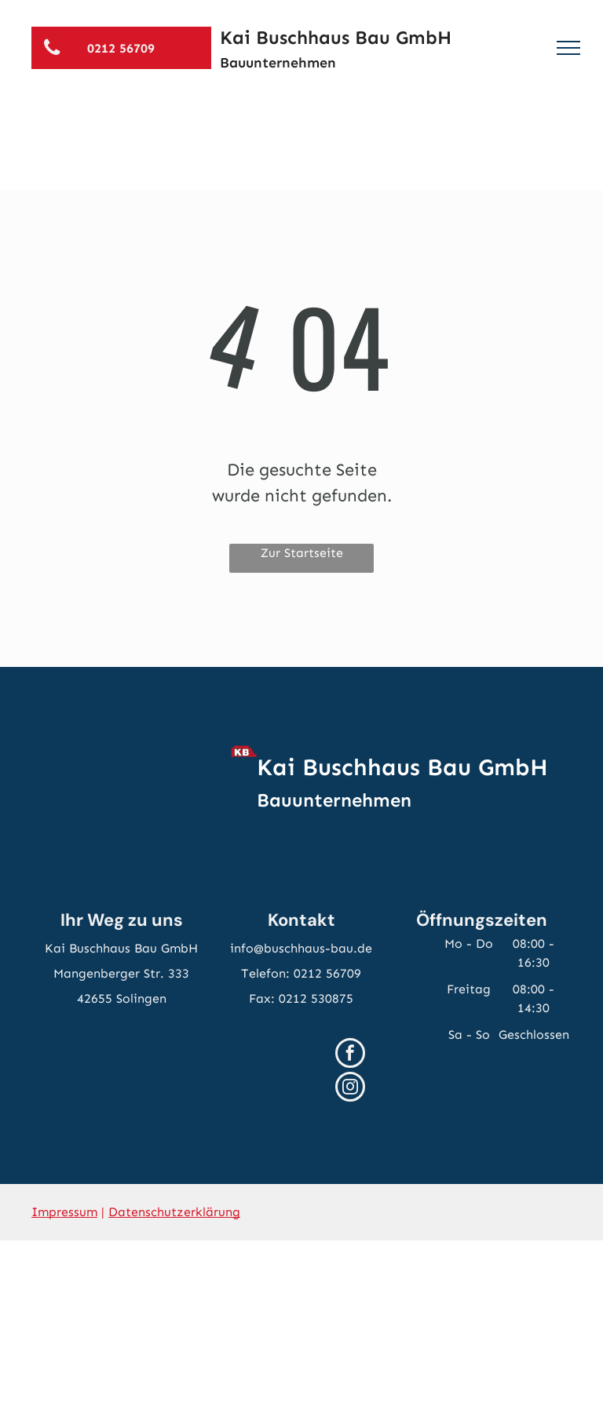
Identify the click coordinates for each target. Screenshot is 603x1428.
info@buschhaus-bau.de (301, 948)
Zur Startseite (302, 552)
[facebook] (350, 1055)
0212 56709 (327, 973)
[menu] (568, 47)
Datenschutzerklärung (174, 1211)
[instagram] (350, 1089)
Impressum (64, 1211)
